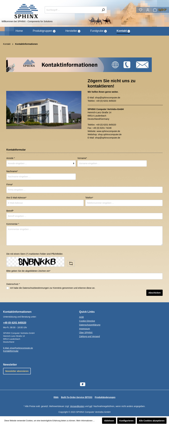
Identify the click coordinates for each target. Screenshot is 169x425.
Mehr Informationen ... (85, 421)
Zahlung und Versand (89, 336)
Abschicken (154, 292)
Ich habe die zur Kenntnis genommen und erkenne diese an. (52, 288)
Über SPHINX (86, 332)
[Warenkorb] (159, 10)
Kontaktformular (10, 351)
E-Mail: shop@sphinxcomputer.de (18, 348)
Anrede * (10, 158)
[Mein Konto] (147, 10)
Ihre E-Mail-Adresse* (16, 197)
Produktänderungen (105, 397)
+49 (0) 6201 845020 (106, 101)
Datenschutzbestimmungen (36, 288)
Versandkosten (77, 406)
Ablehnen (109, 420)
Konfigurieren (126, 420)
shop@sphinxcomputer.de (107, 97)
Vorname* (82, 158)
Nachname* (12, 171)
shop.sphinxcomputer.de (110, 134)
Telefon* (89, 197)
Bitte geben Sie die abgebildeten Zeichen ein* (28, 271)
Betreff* (10, 211)
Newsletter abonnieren (17, 371)
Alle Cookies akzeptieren (151, 420)
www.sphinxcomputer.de (108, 131)
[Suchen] (103, 9)
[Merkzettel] (140, 10)
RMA (56, 397)
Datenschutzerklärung (89, 325)
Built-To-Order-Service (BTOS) (76, 397)
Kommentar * (12, 224)
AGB (81, 317)
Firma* (9, 184)
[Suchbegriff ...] (72, 9)
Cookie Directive (87, 321)
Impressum (84, 328)
